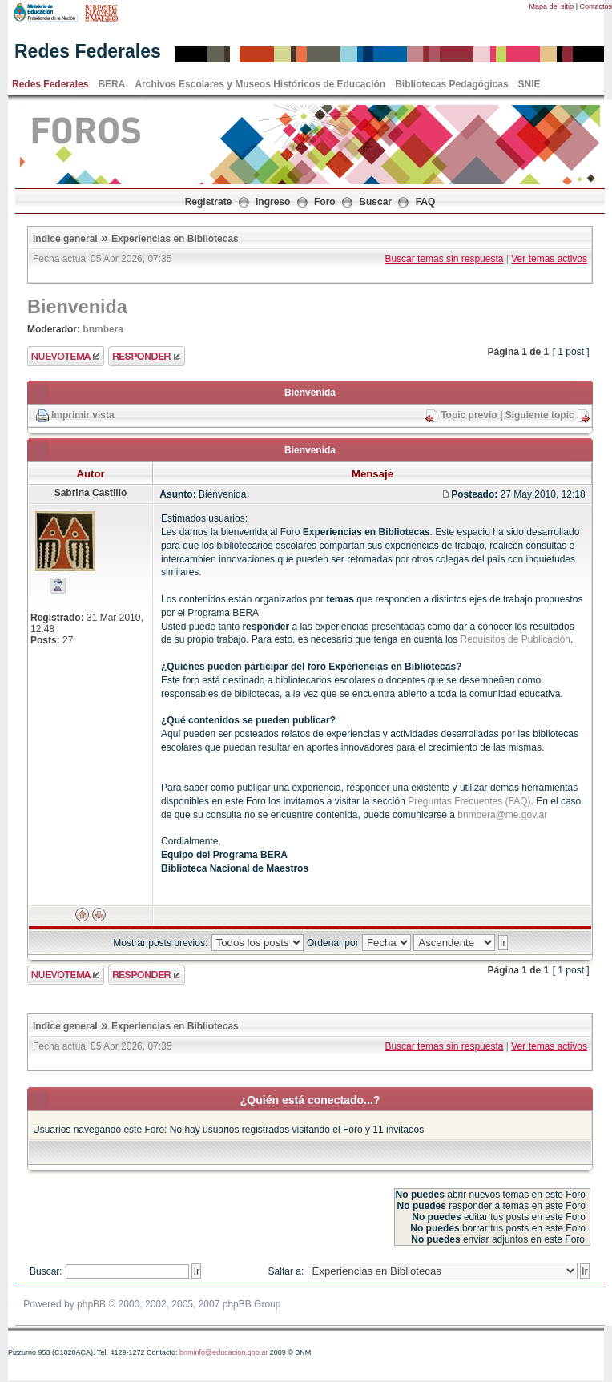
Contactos (595, 6)
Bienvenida (77, 306)
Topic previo (469, 415)
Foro (325, 202)
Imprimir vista (83, 415)
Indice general (65, 238)
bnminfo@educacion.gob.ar (223, 1352)
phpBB (91, 1304)
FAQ (426, 202)
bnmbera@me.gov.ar (502, 814)
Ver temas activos (549, 258)
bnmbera (103, 329)
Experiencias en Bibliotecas (175, 238)
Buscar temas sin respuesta (444, 258)
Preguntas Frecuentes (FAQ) (469, 801)
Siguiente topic (539, 415)
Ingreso (273, 202)
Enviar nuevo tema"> (65, 356)
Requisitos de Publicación (515, 639)
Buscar (375, 202)
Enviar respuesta (146, 356)
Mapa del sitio (551, 6)
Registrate (208, 202)
